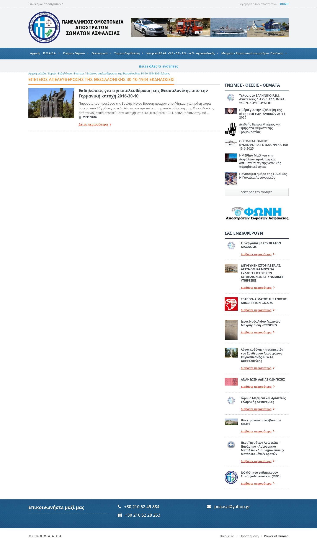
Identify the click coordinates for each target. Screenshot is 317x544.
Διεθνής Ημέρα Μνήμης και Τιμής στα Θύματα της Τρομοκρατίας (259, 128)
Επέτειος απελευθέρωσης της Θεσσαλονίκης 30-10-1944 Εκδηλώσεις (127, 73)
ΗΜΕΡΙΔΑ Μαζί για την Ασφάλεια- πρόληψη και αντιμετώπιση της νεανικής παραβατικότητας (260, 161)
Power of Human (276, 536)
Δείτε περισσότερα (95, 125)
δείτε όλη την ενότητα (256, 192)
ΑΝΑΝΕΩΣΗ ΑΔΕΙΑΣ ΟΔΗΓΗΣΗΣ (263, 379)
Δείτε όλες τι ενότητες (158, 66)
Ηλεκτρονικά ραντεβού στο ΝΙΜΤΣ (261, 422)
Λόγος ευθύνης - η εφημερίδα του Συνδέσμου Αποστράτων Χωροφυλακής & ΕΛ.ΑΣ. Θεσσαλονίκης (262, 355)
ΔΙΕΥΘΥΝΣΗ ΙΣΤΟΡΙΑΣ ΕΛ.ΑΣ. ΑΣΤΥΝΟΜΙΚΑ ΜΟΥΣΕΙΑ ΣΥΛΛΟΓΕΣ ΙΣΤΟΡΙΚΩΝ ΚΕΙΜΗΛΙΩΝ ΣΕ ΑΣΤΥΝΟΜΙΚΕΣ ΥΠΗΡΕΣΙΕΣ (262, 273)
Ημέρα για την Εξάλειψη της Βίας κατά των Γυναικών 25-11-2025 (262, 113)
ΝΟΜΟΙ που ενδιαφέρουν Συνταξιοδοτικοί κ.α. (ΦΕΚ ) (260, 474)
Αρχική (35, 53)
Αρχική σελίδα (37, 73)
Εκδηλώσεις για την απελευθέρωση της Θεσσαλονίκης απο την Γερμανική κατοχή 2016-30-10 (143, 93)
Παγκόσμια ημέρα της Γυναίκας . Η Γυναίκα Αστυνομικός (263, 176)
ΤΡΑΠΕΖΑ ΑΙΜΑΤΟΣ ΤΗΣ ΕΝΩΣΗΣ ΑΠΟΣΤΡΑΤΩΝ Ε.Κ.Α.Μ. (264, 301)
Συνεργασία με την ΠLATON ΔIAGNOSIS (261, 245)
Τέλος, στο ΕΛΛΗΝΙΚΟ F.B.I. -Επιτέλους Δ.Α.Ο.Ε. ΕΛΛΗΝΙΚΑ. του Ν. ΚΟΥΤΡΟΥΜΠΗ (262, 99)
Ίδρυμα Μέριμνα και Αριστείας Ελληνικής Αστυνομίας (263, 400)
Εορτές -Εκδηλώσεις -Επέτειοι (66, 73)
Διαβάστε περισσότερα (258, 254)
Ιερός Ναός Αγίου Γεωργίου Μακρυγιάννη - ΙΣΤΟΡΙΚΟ (260, 323)
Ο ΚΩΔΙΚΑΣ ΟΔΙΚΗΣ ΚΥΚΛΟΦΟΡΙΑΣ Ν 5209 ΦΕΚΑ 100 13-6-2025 (263, 145)
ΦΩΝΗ (284, 4)
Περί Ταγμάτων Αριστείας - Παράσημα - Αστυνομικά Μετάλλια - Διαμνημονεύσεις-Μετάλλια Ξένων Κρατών (262, 448)
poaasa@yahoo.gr (232, 506)
